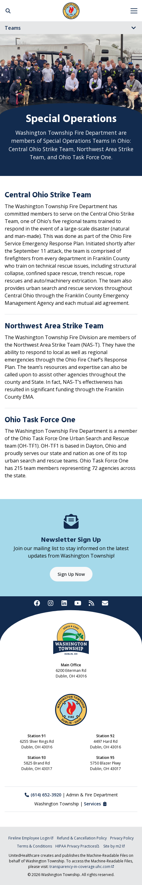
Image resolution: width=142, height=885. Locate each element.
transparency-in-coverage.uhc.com (81, 866)
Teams (13, 27)
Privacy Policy (122, 838)
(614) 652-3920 (43, 795)
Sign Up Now (71, 574)
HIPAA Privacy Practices (77, 846)
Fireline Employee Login (31, 838)
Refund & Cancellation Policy (82, 838)
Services (96, 804)
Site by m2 (114, 846)
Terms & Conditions (34, 846)
